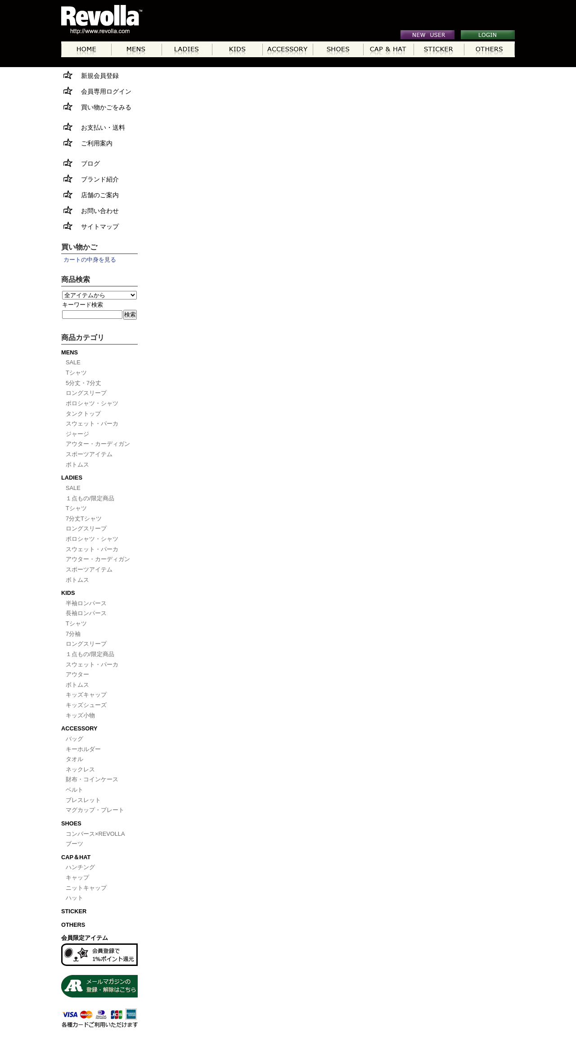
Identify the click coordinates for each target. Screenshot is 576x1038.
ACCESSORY (79, 728)
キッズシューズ (86, 705)
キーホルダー (83, 749)
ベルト (74, 789)
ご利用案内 (86, 142)
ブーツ (74, 843)
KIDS (68, 592)
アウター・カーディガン (98, 443)
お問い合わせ (90, 210)
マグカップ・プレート (95, 810)
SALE (73, 362)
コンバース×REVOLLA (95, 833)
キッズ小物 (80, 715)
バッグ (74, 738)
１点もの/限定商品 (90, 498)
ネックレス (80, 769)
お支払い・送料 (93, 127)
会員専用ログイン (96, 91)
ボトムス (77, 464)
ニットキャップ (86, 887)
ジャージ (77, 434)
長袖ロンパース (86, 613)
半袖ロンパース (86, 603)
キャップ (77, 877)
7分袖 (73, 633)
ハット (74, 897)
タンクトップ (83, 413)
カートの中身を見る (89, 259)
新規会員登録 (90, 75)
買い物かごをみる (96, 106)
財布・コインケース (92, 779)
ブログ (80, 163)
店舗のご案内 (90, 194)
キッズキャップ (86, 694)
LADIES (71, 477)
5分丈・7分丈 (83, 383)
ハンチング (80, 867)
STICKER (73, 911)
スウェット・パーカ (92, 423)
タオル (74, 759)
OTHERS (73, 924)
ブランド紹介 (90, 178)
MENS (69, 352)
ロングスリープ (86, 393)
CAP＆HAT (75, 857)
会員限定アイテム (84, 937)
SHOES (71, 823)
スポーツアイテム (89, 454)
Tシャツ (76, 372)
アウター (77, 674)
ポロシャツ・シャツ (92, 403)
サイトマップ (90, 226)
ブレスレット (83, 800)
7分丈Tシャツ (84, 518)
